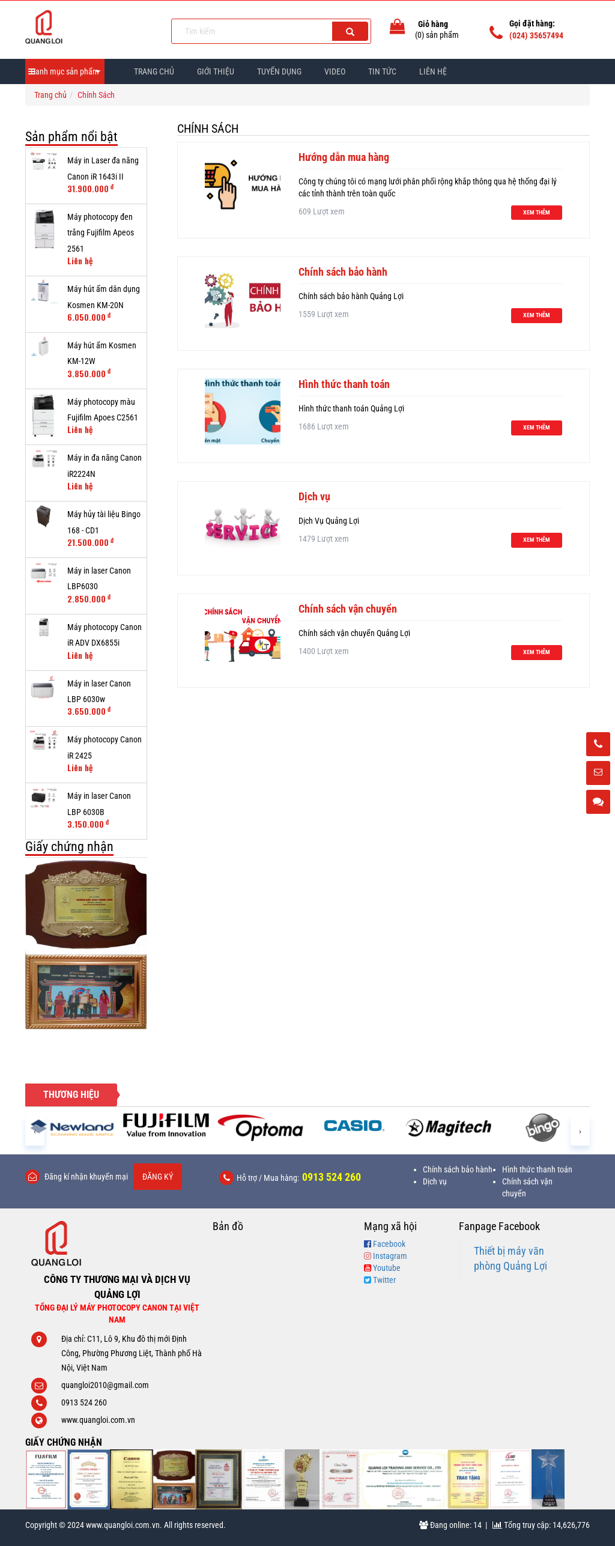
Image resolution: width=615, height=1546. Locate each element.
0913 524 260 (331, 1177)
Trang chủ (154, 71)
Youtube (387, 1268)
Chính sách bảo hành (342, 271)
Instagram (390, 1256)
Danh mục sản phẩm (65, 71)
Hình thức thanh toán (344, 384)
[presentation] (34, 1130)
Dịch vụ (314, 496)
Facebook (389, 1244)
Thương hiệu (71, 1094)
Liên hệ (433, 71)
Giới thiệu (215, 71)
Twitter (384, 1280)
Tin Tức (382, 71)
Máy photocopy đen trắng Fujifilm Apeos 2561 (100, 232)
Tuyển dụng (279, 71)
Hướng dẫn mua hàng (343, 157)
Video (334, 71)
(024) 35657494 (536, 35)
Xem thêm (536, 212)
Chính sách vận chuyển (347, 608)
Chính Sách (207, 128)
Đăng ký (157, 1176)
